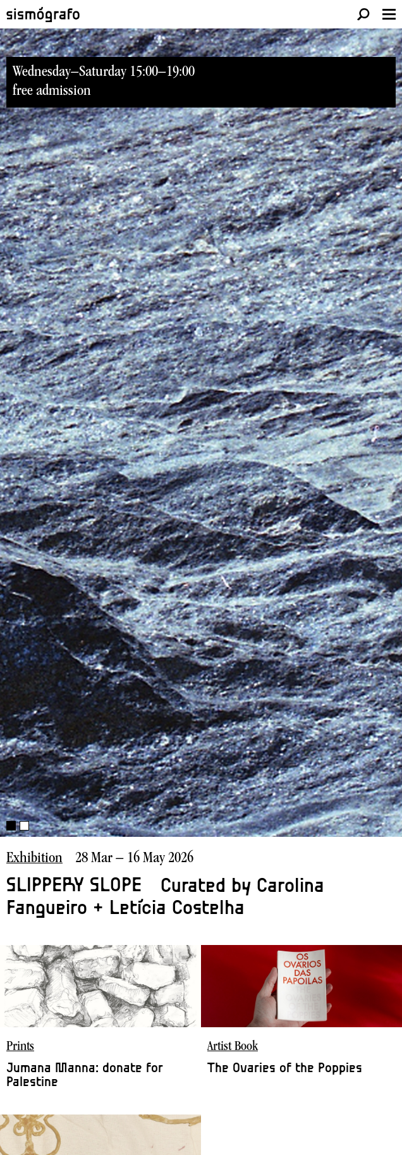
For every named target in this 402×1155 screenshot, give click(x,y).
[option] (201, 474)
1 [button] (11, 826)
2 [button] (24, 826)
